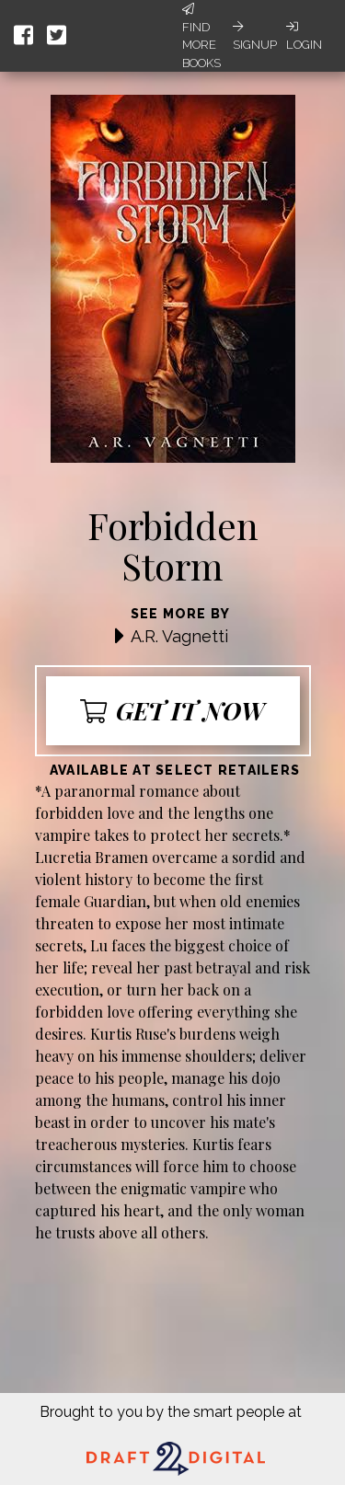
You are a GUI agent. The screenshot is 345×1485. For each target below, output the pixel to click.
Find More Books (201, 36)
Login (304, 36)
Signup (255, 36)
